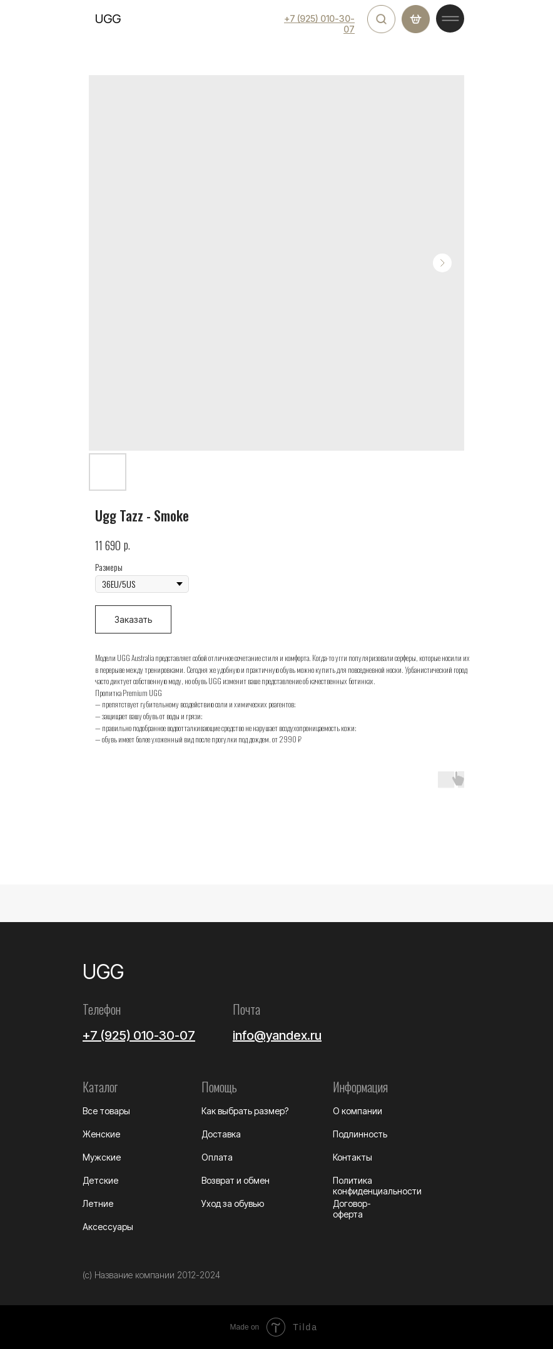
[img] (381, 19)
